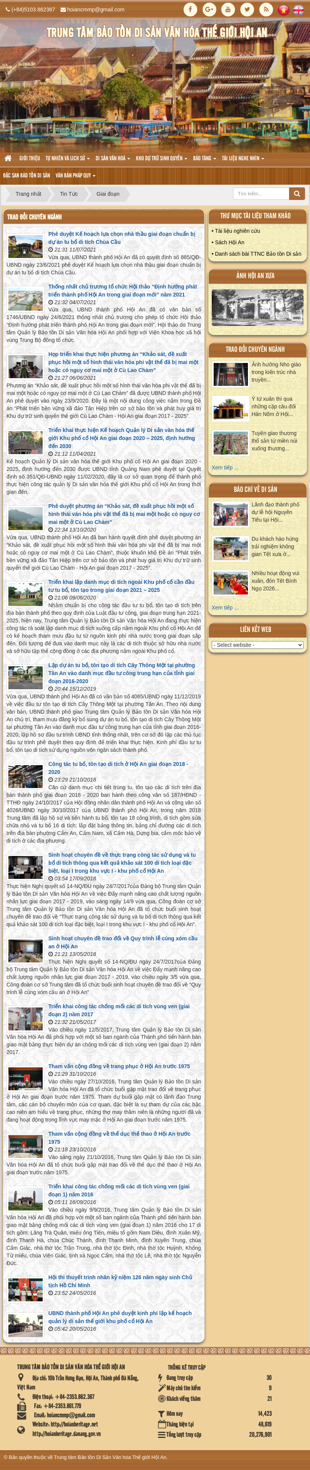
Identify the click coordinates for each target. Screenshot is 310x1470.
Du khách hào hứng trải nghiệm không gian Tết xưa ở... (275, 546)
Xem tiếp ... (225, 467)
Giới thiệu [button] (29, 158)
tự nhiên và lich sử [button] (68, 161)
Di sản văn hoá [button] (113, 161)
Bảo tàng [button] (204, 161)
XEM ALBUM (258, 309)
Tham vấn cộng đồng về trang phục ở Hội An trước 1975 (119, 1066)
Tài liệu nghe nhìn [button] (243, 161)
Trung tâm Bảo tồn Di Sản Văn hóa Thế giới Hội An (110, 1457)
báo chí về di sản (255, 490)
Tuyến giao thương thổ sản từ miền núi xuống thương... (274, 440)
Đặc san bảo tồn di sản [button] (26, 176)
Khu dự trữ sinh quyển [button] (161, 161)
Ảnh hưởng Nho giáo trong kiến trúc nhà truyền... (276, 372)
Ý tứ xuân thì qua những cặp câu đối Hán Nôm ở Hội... (274, 406)
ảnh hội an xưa (255, 276)
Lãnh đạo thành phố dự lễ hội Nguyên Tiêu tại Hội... (275, 512)
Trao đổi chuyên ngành (255, 350)
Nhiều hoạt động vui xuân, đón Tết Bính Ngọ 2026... (275, 581)
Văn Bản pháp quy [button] (76, 178)
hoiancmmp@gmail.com (96, 9)
